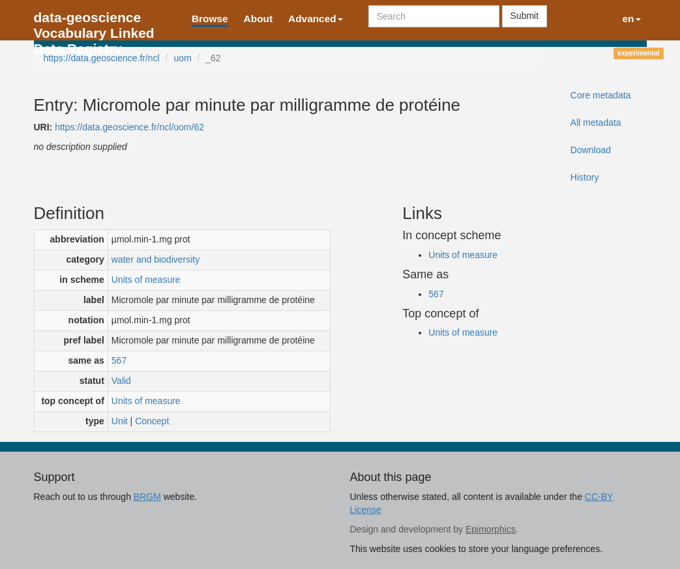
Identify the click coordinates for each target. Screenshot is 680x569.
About (258, 18)
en (632, 18)
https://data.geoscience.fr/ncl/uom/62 (129, 127)
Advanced (315, 18)
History (584, 177)
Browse (210, 18)
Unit (119, 421)
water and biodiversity (155, 259)
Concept (152, 421)
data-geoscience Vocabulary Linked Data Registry (94, 21)
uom (182, 58)
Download (590, 150)
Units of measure (146, 279)
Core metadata (600, 95)
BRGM (147, 496)
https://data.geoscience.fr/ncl (102, 58)
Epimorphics (491, 529)
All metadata (595, 122)
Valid (121, 380)
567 (118, 360)
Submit (524, 15)
